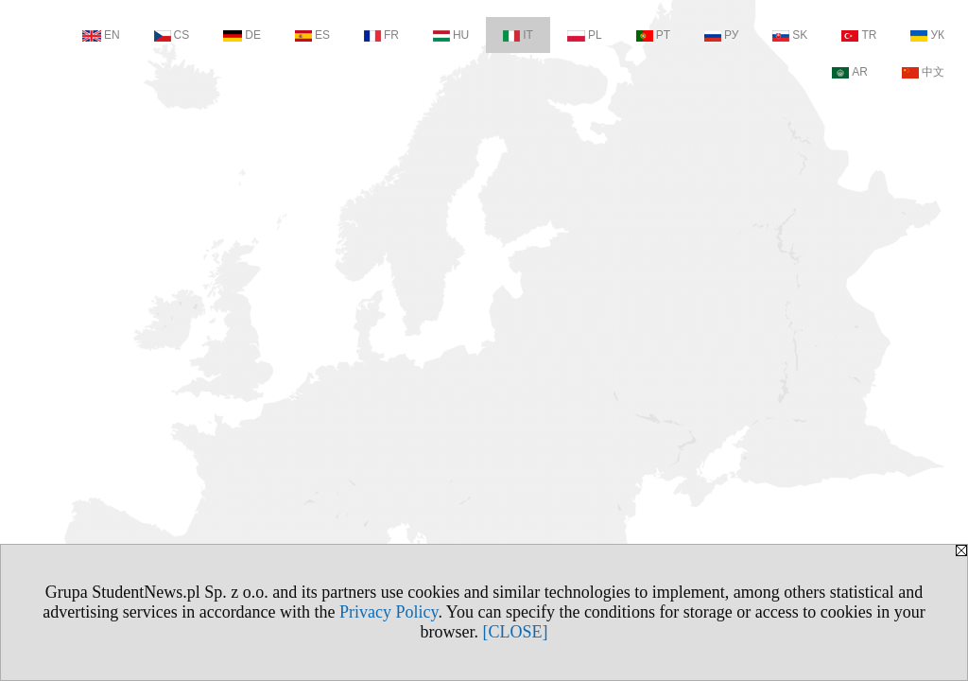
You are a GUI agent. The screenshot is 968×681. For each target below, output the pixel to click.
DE (242, 35)
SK (789, 35)
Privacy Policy (388, 611)
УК (927, 35)
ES (312, 35)
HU (451, 35)
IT (518, 35)
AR (850, 72)
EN (101, 35)
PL (584, 35)
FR (381, 35)
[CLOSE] (515, 631)
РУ (721, 35)
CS (172, 35)
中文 (923, 72)
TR (858, 35)
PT (653, 35)
